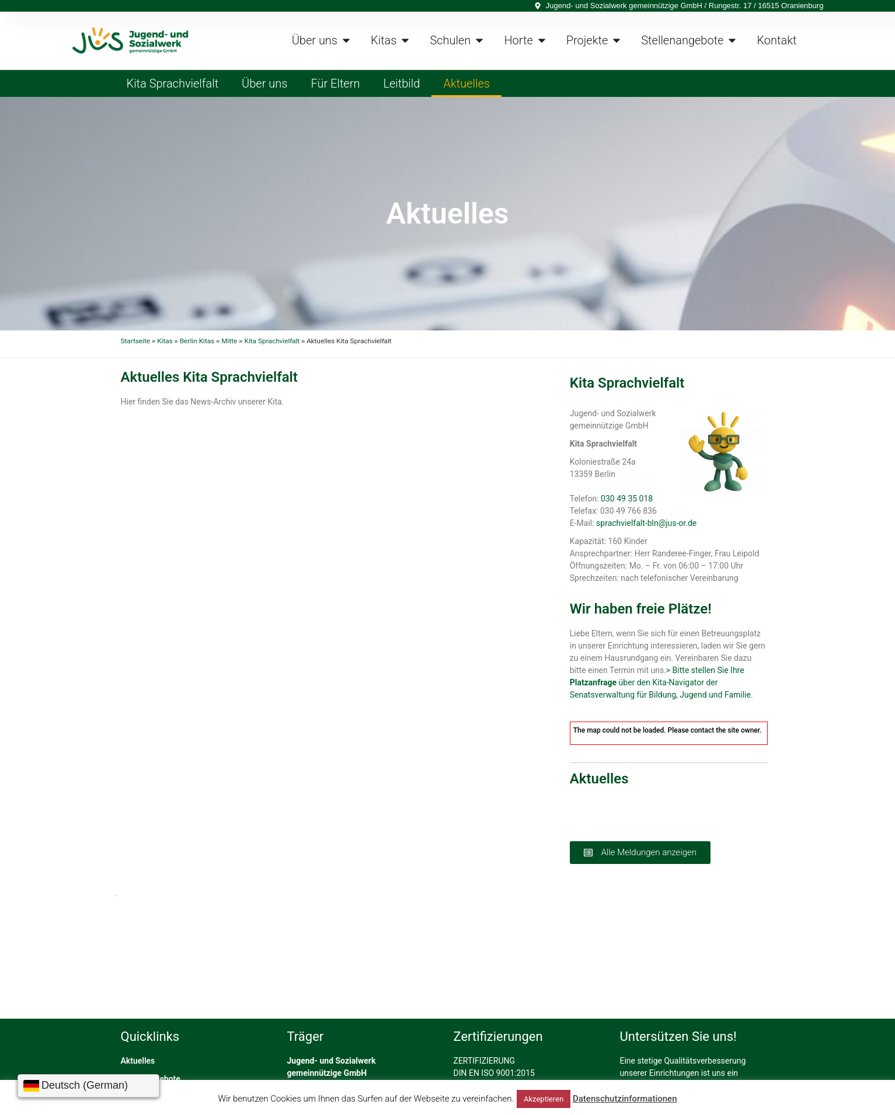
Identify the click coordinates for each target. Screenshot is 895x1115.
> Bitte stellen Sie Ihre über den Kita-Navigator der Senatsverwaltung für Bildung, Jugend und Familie (660, 682)
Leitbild (401, 83)
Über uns (264, 83)
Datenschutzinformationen (625, 1098)
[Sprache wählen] (88, 1086)
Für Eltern (335, 83)
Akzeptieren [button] (543, 1099)
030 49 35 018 (627, 498)
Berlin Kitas (197, 341)
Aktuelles (466, 83)
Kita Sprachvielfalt (173, 83)
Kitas (164, 341)
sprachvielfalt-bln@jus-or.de (646, 523)
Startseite (136, 341)
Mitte (229, 341)
